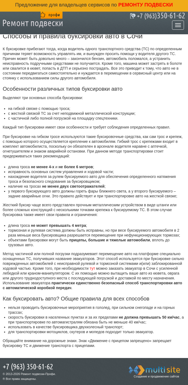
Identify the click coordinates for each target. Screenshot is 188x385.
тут (92, 268)
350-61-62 (161, 16)
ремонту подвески (145, 5)
